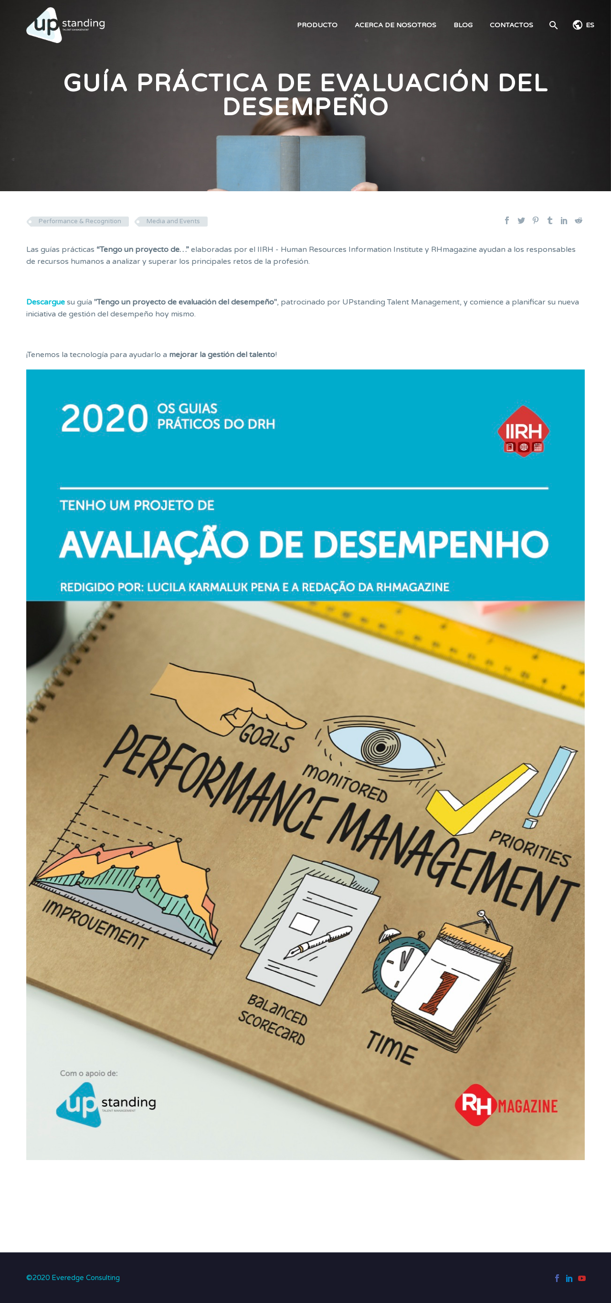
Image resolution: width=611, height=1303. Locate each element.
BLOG (463, 25)
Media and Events (173, 221)
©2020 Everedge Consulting (73, 1277)
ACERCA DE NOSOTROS (395, 25)
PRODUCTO (317, 25)
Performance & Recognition (80, 221)
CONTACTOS (511, 25)
